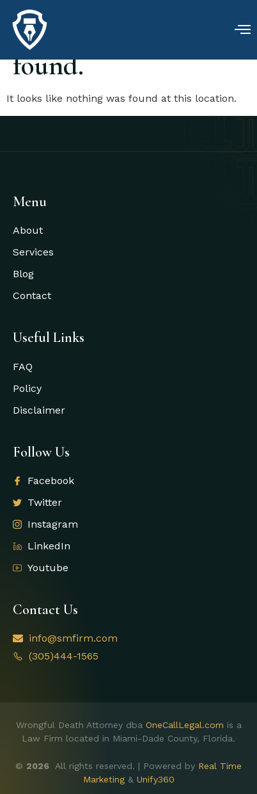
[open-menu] (243, 30)
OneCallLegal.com (185, 725)
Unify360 (156, 779)
